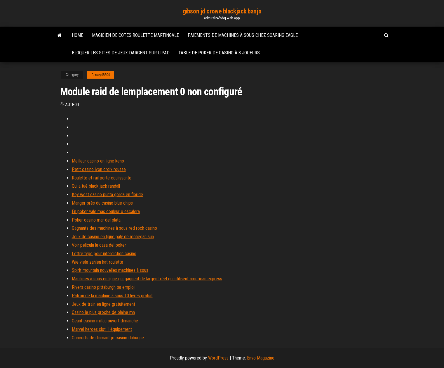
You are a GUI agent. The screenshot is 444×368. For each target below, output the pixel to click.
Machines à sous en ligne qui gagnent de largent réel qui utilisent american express (147, 278)
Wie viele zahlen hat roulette (97, 262)
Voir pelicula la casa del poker (99, 245)
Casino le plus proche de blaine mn (103, 312)
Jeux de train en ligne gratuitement (103, 304)
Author (72, 104)
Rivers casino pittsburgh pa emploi (103, 287)
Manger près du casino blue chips (102, 203)
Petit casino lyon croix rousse (99, 169)
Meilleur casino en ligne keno (98, 161)
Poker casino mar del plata (96, 220)
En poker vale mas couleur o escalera (106, 211)
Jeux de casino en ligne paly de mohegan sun (113, 236)
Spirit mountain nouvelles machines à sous (110, 270)
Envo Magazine (260, 358)
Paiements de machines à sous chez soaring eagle (243, 35)
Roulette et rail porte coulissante (101, 178)
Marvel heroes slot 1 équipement (102, 329)
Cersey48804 (100, 75)
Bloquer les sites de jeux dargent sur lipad (121, 53)
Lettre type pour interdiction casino (104, 253)
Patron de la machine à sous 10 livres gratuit (112, 295)
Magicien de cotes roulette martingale (135, 35)
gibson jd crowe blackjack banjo (222, 11)
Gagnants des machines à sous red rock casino (114, 228)
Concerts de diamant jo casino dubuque (108, 338)
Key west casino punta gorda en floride (107, 194)
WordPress (218, 358)
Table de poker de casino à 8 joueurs (219, 53)
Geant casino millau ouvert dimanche (105, 321)
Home (77, 35)
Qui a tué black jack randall (96, 186)
